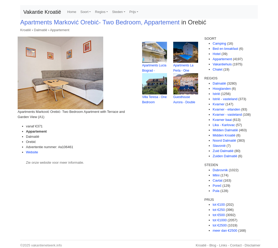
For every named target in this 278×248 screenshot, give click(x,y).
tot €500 (219, 215)
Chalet (218, 69)
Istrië (216, 94)
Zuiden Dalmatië (225, 156)
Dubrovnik (220, 170)
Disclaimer (252, 245)
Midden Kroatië (224, 135)
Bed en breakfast (225, 49)
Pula (216, 191)
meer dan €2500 (225, 230)
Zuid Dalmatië (223, 151)
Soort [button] (84, 12)
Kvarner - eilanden (226, 109)
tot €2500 (220, 225)
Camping (219, 43)
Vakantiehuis (222, 64)
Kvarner (219, 104)
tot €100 (219, 204)
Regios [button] (100, 12)
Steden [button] (117, 12)
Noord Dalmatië (224, 140)
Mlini (216, 175)
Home (71, 12)
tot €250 (219, 210)
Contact (236, 245)
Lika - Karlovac (224, 125)
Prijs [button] (132, 12)
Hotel (216, 54)
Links (223, 245)
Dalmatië (40, 30)
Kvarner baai (222, 120)
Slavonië (219, 146)
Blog (212, 245)
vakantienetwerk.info (46, 245)
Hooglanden (222, 89)
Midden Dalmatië (225, 130)
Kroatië (25, 30)
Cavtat (218, 180)
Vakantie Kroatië (42, 12)
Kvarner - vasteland (227, 114)
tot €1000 (220, 220)
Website (32, 152)
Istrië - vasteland (225, 99)
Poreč (217, 186)
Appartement (59, 30)
